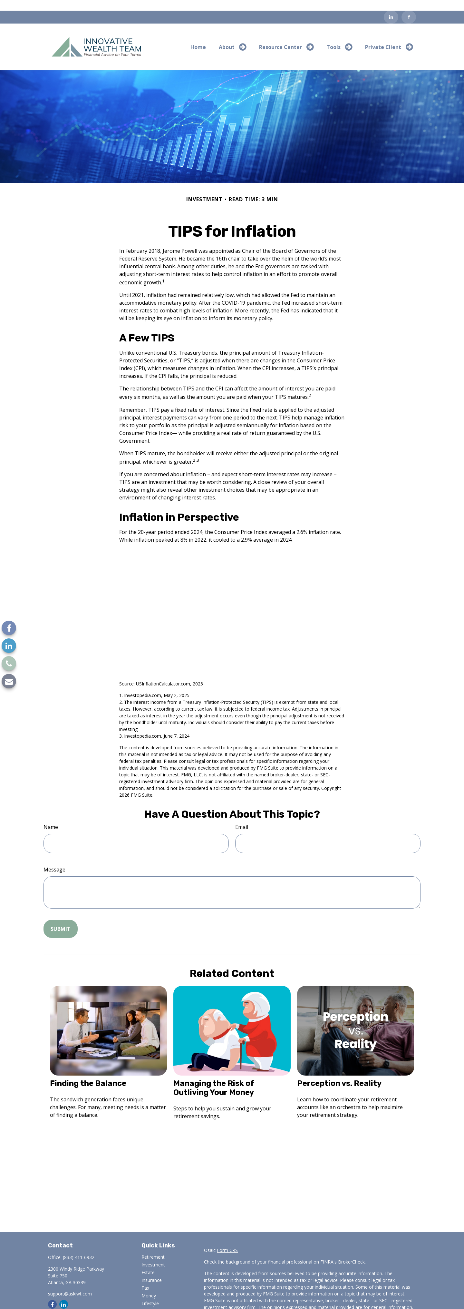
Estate (148, 1262)
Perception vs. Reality (339, 1072)
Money (148, 1285)
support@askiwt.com (70, 1283)
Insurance (151, 1269)
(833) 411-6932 (78, 1247)
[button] (198, 36)
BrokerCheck (351, 1251)
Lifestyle (150, 1293)
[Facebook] (408, 6)
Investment (153, 1254)
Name (51, 816)
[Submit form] (61, 918)
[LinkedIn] (391, 6)
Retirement (153, 1246)
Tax (145, 1277)
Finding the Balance (88, 1072)
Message (54, 858)
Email (241, 816)
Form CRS (227, 1239)
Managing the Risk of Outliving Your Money (213, 1077)
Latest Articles (156, 1300)
